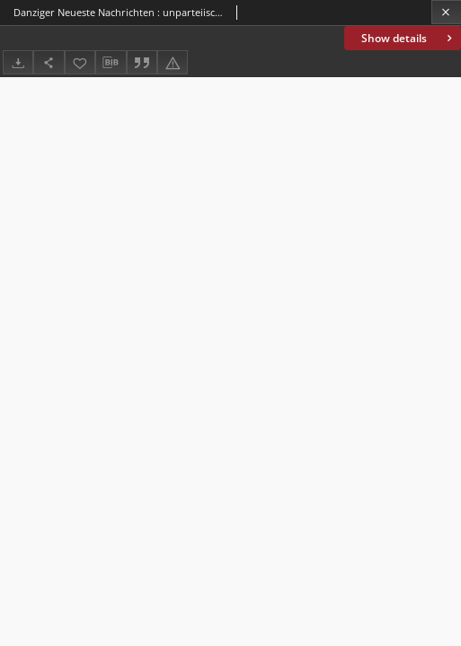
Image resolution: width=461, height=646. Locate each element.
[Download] (18, 62)
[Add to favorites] (80, 62)
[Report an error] (172, 62)
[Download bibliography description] (110, 62)
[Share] (48, 62)
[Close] (446, 12)
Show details (408, 38)
